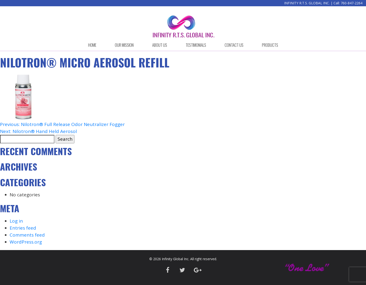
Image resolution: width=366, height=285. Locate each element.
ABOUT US (159, 45)
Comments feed (27, 235)
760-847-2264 (351, 3)
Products (270, 45)
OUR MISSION (124, 45)
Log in (16, 221)
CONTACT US (234, 45)
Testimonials (196, 45)
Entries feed (23, 228)
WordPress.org (26, 242)
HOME (92, 45)
